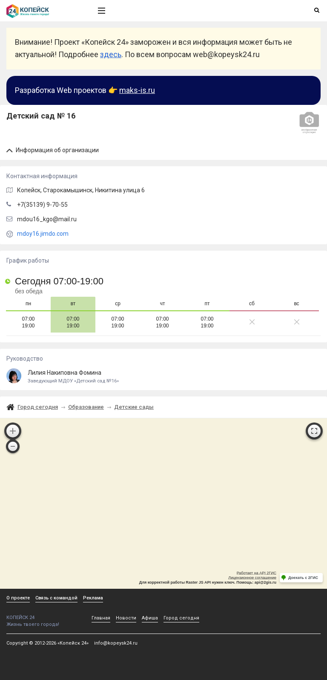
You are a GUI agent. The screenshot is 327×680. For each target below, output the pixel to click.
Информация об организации (52, 150)
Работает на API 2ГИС (256, 573)
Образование (86, 407)
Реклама (93, 598)
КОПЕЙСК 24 (43, 614)
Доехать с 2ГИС (303, 578)
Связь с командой (56, 598)
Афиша (150, 618)
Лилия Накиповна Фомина (163, 376)
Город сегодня (37, 407)
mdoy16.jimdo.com (43, 233)
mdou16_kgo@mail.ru (47, 219)
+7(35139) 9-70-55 (42, 204)
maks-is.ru (137, 90)
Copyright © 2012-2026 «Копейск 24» (47, 643)
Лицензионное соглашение (252, 578)
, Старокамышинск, (81, 190)
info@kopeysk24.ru (116, 643)
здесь (110, 54)
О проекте (18, 598)
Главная (101, 618)
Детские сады (134, 407)
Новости (126, 618)
